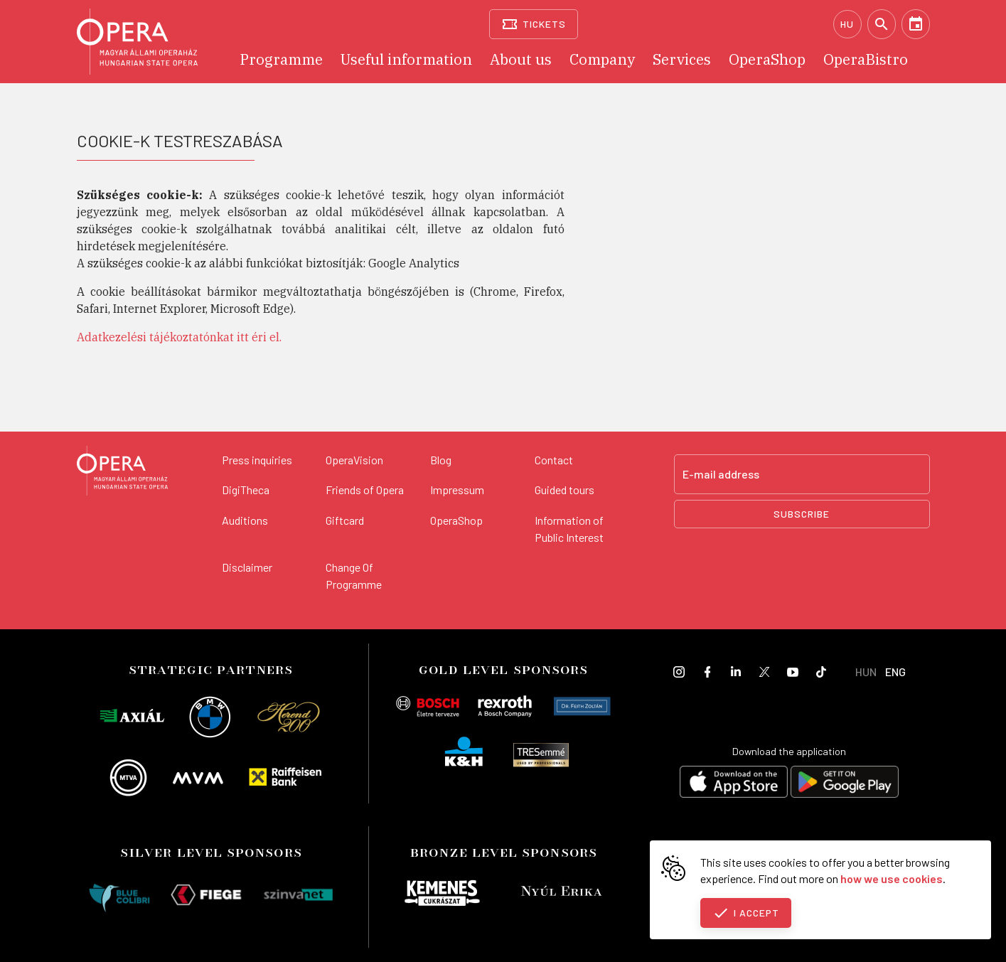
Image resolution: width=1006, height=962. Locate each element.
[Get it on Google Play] (845, 784)
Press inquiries (257, 459)
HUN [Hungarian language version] (866, 671)
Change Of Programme (354, 575)
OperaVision (354, 459)
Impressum (457, 489)
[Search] (881, 24)
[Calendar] (915, 24)
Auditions (245, 520)
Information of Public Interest (569, 528)
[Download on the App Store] (734, 784)
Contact (554, 459)
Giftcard (345, 520)
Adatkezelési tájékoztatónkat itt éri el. (179, 337)
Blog (440, 459)
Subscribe (802, 514)
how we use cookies (891, 878)
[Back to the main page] (122, 473)
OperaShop (456, 520)
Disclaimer (247, 567)
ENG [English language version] (895, 671)
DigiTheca (245, 489)
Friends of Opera (365, 489)
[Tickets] (533, 24)
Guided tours (564, 489)
